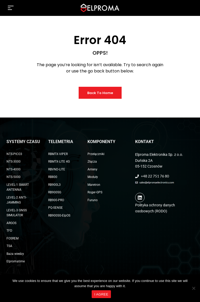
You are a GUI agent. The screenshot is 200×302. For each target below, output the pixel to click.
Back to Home (100, 92)
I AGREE (101, 294)
